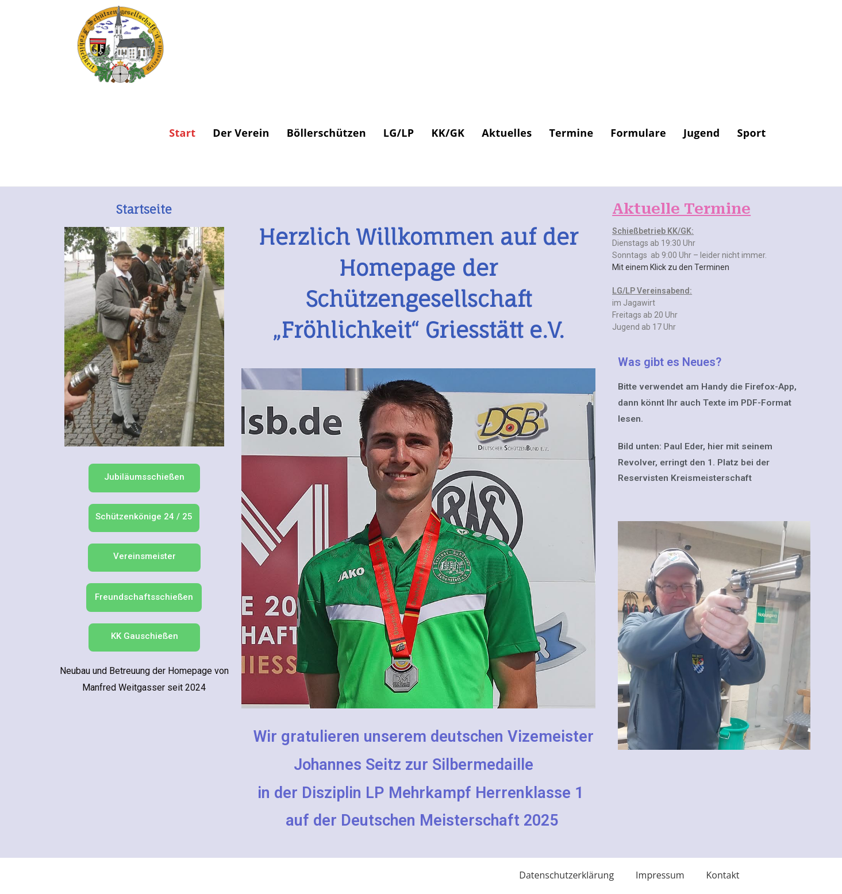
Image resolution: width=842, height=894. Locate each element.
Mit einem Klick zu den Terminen (670, 267)
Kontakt (723, 875)
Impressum (660, 875)
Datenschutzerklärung (566, 875)
